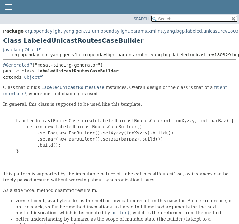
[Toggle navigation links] (8, 7)
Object (32, 77)
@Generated (16, 65)
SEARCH (141, 19)
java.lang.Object (21, 49)
